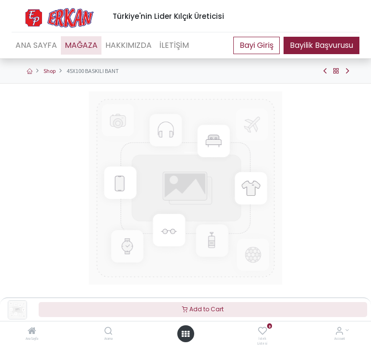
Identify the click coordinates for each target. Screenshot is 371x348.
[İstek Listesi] (262, 331)
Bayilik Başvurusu (321, 45)
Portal (256, 45)
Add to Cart (203, 309)
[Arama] (108, 331)
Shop (49, 70)
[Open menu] (185, 334)
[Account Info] (339, 331)
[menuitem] (36, 45)
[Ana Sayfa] (32, 331)
